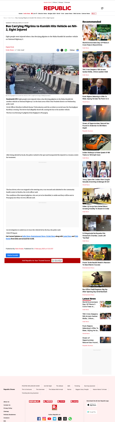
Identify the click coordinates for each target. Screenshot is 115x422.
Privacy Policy (8, 408)
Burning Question (89, 386)
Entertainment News (88, 268)
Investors (6, 418)
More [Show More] (94, 13)
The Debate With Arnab (56, 389)
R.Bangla (61, 2)
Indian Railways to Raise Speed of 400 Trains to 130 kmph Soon (96, 153)
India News (10, 50)
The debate (59, 386)
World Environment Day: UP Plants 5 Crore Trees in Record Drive (95, 44)
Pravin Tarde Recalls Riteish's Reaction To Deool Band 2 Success (96, 263)
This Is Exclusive (27, 389)
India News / (11, 18)
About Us (6, 402)
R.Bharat (55, 2)
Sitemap (6, 411)
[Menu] (101, 8)
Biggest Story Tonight (82, 389)
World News (86, 101)
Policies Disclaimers (10, 415)
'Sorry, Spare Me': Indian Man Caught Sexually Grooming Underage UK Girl (96, 180)
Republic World (47, 2)
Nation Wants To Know (100, 389)
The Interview (40, 389)
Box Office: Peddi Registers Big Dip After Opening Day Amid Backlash (94, 290)
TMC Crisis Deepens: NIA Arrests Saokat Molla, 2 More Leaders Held (95, 70)
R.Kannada (67, 2)
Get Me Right (48, 386)
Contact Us (7, 405)
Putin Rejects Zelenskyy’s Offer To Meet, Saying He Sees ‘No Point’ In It (95, 97)
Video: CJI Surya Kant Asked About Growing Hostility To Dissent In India (95, 207)
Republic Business (87, 131)
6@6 (68, 386)
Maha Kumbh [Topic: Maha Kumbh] (12, 255)
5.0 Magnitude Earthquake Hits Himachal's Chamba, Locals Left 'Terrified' (94, 235)
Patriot (69, 389)
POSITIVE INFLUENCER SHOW (31, 386)
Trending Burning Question (30, 393)
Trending (77, 386)
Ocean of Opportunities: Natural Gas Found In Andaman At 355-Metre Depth (95, 125)
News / (6, 18)
